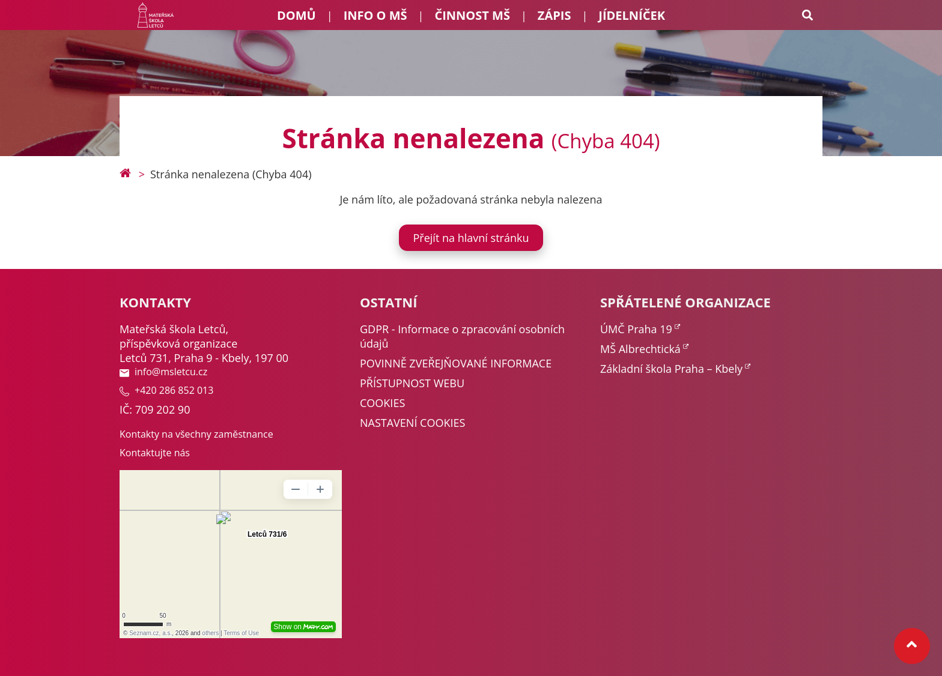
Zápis (554, 15)
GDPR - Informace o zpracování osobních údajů (462, 336)
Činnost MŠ (471, 15)
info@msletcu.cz (163, 371)
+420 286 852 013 (166, 390)
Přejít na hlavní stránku (471, 238)
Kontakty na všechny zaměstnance (196, 434)
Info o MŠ (375, 15)
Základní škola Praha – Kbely (671, 368)
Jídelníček (631, 15)
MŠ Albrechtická (640, 349)
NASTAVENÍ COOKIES (412, 422)
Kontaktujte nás (155, 452)
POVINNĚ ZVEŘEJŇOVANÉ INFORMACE (456, 363)
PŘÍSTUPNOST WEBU (412, 383)
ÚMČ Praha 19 (636, 329)
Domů (296, 15)
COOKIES (382, 403)
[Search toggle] (807, 15)
